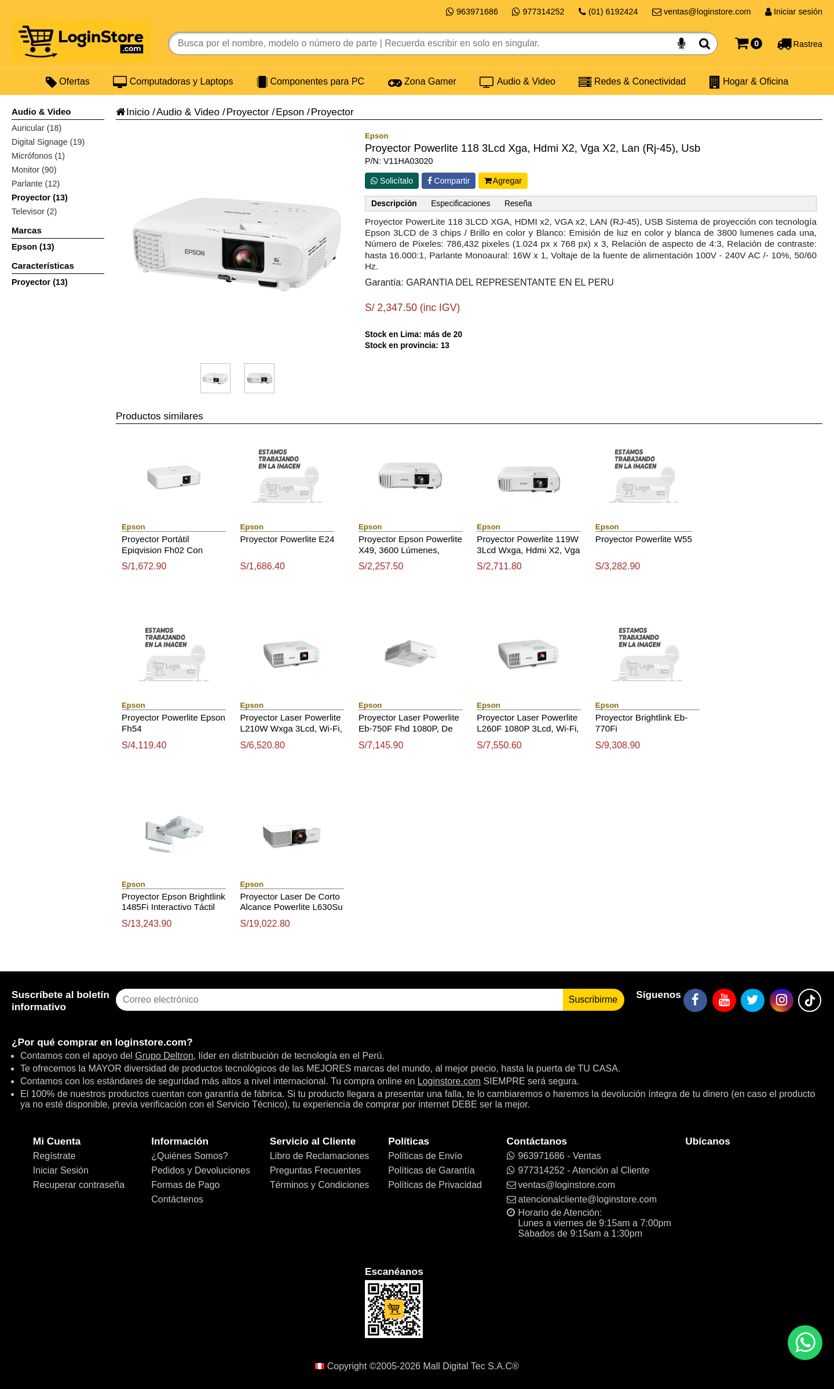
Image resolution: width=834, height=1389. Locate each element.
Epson (290, 111)
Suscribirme (593, 999)
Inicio (132, 111)
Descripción (394, 203)
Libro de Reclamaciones (320, 1156)
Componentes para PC (310, 81)
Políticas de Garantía (431, 1170)
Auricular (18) (36, 128)
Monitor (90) (34, 169)
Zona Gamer (422, 81)
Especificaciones (460, 203)
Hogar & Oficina (748, 81)
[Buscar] (704, 43)
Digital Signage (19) (48, 142)
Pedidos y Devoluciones (200, 1170)
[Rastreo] (799, 43)
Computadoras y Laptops (173, 81)
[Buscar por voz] (681, 43)
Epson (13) (33, 246)
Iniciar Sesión (61, 1170)
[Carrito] (748, 43)
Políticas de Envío (425, 1156)
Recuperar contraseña (79, 1185)
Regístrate (54, 1156)
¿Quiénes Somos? (189, 1156)
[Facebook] (695, 1000)
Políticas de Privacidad (435, 1185)
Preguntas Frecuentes (315, 1170)
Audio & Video (517, 81)
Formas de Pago (185, 1185)
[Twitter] (753, 1000)
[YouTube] (724, 1000)
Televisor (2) (34, 211)
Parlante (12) (36, 183)
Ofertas (68, 81)
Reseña (518, 203)
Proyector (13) (40, 197)
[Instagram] (781, 1000)
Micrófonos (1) (38, 155)
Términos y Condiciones (320, 1185)
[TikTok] (809, 1000)
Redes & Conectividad (632, 81)
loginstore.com (150, 1042)
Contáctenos (177, 1199)
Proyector (247, 111)
